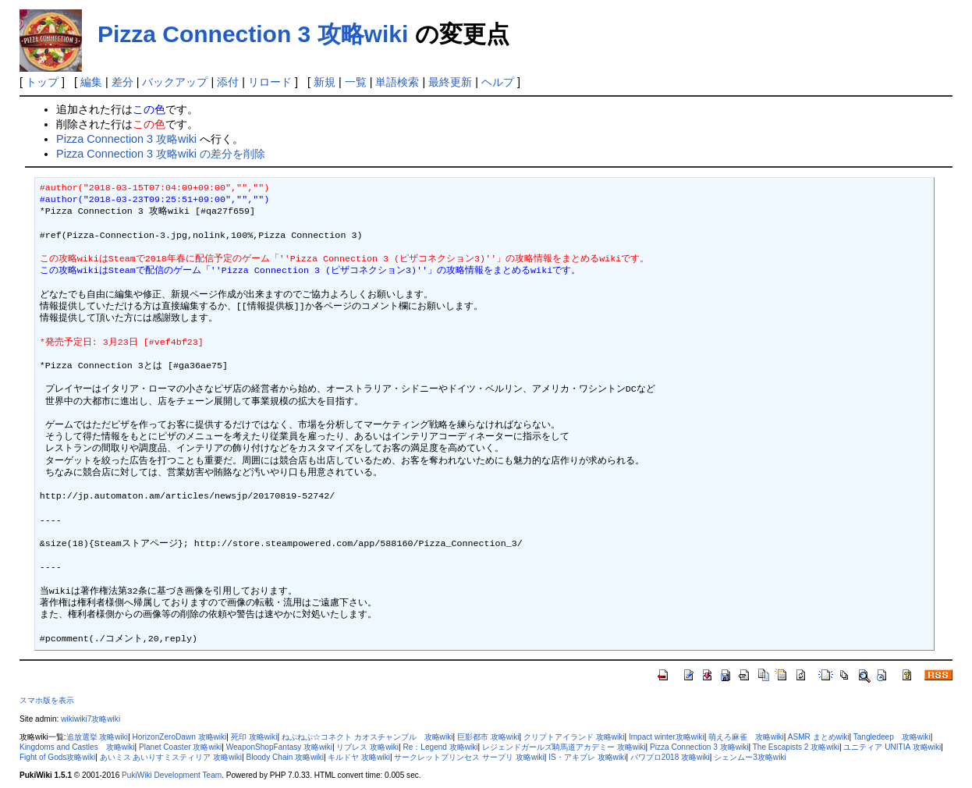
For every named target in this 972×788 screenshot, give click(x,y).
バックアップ (175, 82)
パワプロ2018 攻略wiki (670, 757)
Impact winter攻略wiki (666, 737)
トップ (42, 82)
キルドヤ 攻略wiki (359, 757)
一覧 (356, 82)
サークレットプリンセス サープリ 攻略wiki (469, 757)
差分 (122, 82)
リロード (270, 82)
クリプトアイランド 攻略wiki (574, 737)
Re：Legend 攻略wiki (440, 747)
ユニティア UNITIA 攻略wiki (892, 747)
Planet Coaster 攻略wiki (180, 747)
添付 (228, 82)
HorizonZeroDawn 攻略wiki (180, 737)
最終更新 (450, 82)
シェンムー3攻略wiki (750, 757)
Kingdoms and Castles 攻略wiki (77, 747)
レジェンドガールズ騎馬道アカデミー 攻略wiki (564, 747)
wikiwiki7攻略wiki (90, 719)
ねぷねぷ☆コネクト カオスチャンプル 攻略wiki (367, 737)
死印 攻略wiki (254, 737)
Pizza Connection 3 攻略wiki (253, 34)
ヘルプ (497, 82)
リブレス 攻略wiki (367, 747)
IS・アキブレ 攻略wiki (587, 757)
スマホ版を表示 (47, 700)
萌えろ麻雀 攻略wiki (746, 737)
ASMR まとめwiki (819, 737)
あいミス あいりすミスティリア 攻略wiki (171, 757)
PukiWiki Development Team (172, 775)
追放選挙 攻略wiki (97, 737)
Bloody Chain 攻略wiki (285, 757)
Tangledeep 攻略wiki (892, 737)
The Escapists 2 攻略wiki (796, 747)
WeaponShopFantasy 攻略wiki (279, 747)
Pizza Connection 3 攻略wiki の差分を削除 (160, 153)
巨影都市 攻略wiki (488, 737)
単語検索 (397, 82)
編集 (91, 82)
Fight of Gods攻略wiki (57, 757)
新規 (324, 82)
